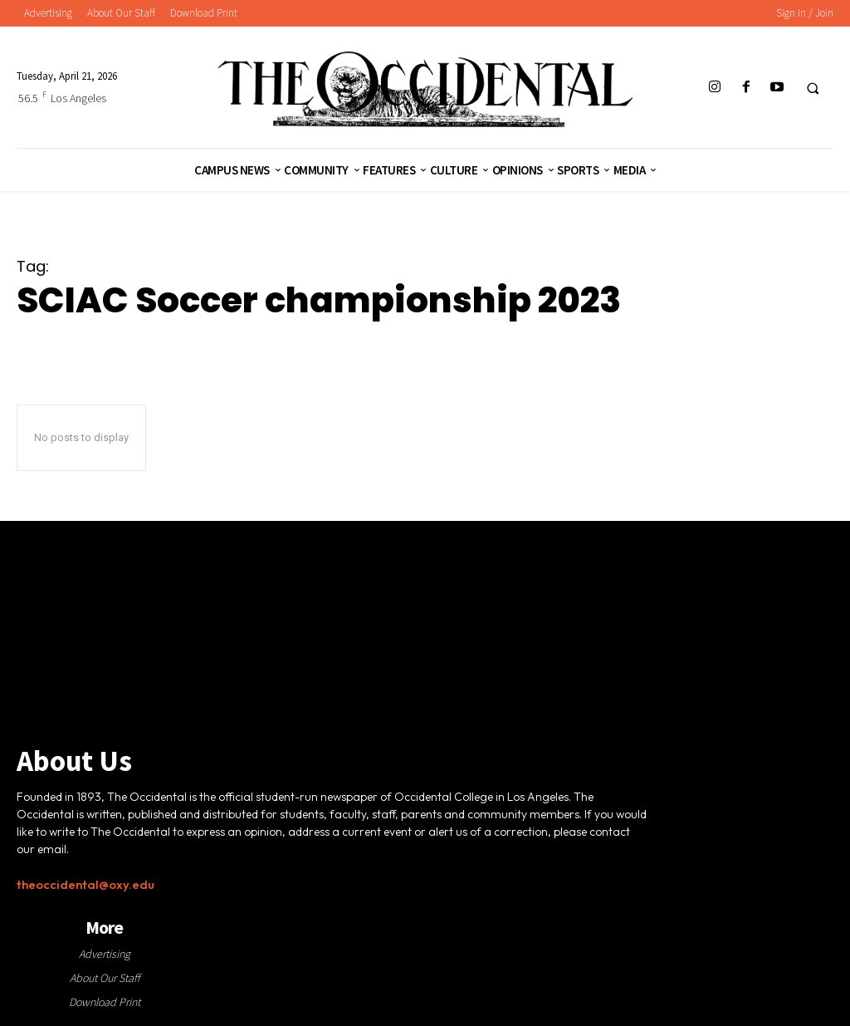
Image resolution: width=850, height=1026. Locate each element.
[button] (812, 88)
